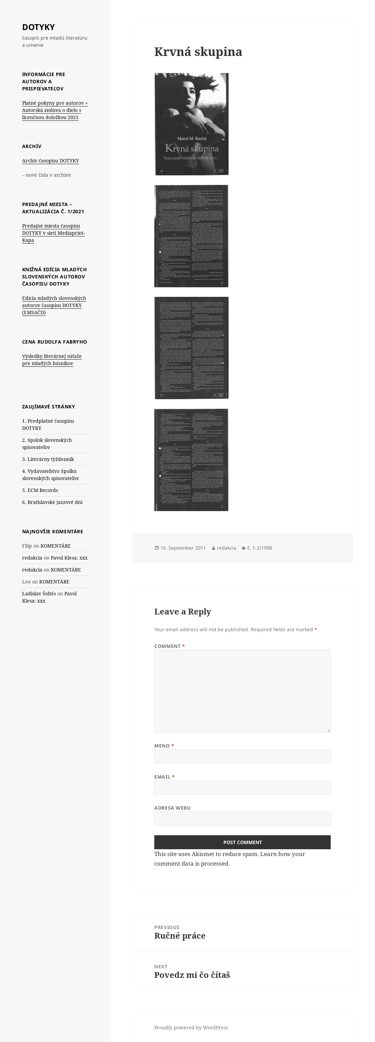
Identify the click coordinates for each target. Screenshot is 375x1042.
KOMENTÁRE (56, 545)
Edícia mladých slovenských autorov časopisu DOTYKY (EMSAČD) (54, 305)
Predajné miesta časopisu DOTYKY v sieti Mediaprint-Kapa (53, 232)
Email (164, 776)
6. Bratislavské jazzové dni (52, 502)
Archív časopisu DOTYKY (50, 160)
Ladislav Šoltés (39, 593)
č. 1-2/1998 (259, 548)
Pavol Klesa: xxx (69, 557)
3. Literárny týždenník (48, 459)
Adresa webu (172, 808)
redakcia (32, 557)
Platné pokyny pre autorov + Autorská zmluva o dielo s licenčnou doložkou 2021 (55, 110)
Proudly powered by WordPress (191, 1027)
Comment (169, 646)
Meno (164, 745)
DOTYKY (38, 26)
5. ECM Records (40, 490)
